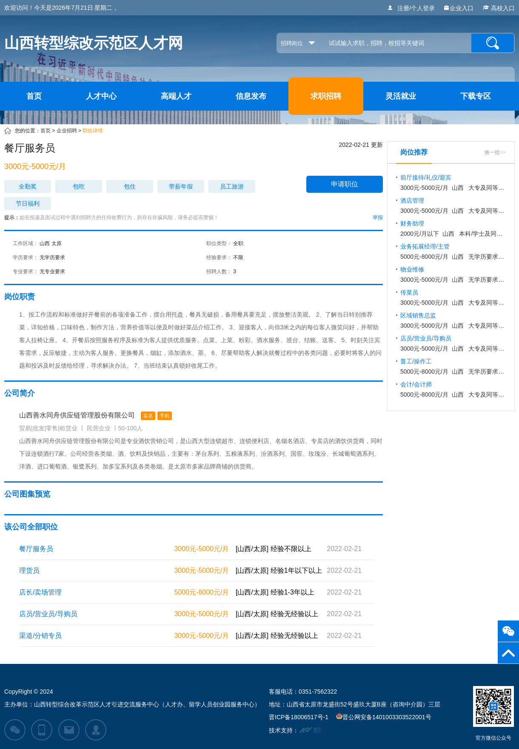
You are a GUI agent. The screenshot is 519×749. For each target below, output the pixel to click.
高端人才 (176, 96)
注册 (403, 8)
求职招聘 (326, 96)
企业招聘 (67, 131)
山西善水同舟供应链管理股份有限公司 (95, 416)
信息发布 (251, 96)
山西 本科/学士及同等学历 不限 (453, 228)
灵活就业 (400, 96)
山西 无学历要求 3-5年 (453, 251)
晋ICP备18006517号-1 (298, 717)
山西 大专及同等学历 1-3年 (453, 205)
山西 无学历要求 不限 (453, 366)
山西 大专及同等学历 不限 (453, 182)
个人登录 (423, 8)
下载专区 (475, 96)
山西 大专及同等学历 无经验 (453, 343)
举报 (378, 217)
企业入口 (458, 8)
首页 (34, 96)
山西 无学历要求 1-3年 (453, 274)
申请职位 (344, 184)
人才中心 (101, 96)
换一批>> (495, 152)
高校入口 (498, 8)
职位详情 (93, 131)
